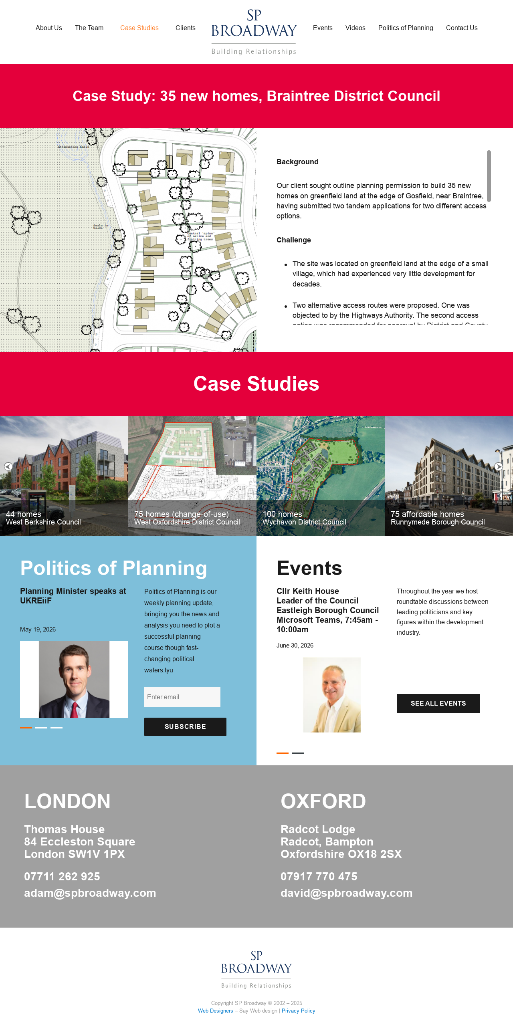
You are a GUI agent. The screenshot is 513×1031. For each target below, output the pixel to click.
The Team (89, 27)
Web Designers (215, 1011)
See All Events (438, 703)
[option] (256, 476)
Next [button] (498, 466)
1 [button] (282, 753)
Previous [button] (8, 466)
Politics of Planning (405, 27)
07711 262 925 (62, 877)
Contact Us (462, 27)
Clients (186, 27)
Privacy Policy (298, 1011)
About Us (49, 27)
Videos (355, 27)
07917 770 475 (319, 877)
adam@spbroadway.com (90, 893)
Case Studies (139, 27)
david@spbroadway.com (347, 893)
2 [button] (297, 753)
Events (323, 27)
